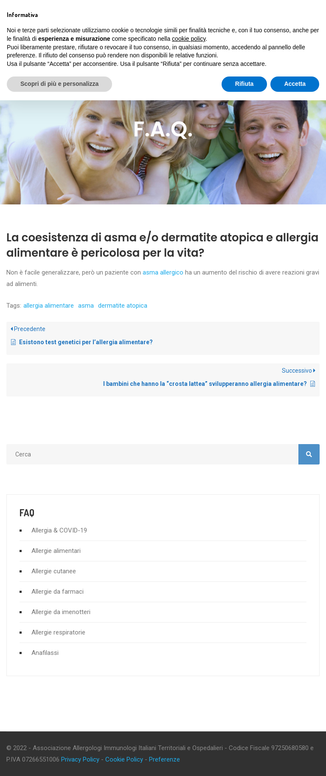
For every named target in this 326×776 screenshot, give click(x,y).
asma (86, 305)
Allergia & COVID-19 (59, 530)
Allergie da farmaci (57, 591)
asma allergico (163, 272)
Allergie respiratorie (58, 632)
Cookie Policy (124, 759)
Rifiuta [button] (244, 83)
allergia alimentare (48, 305)
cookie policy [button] (188, 38)
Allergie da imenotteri (60, 612)
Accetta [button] (295, 83)
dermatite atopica (122, 305)
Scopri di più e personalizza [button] (59, 83)
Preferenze (164, 759)
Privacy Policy (80, 759)
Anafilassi (45, 653)
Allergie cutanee (53, 571)
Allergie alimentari (56, 551)
